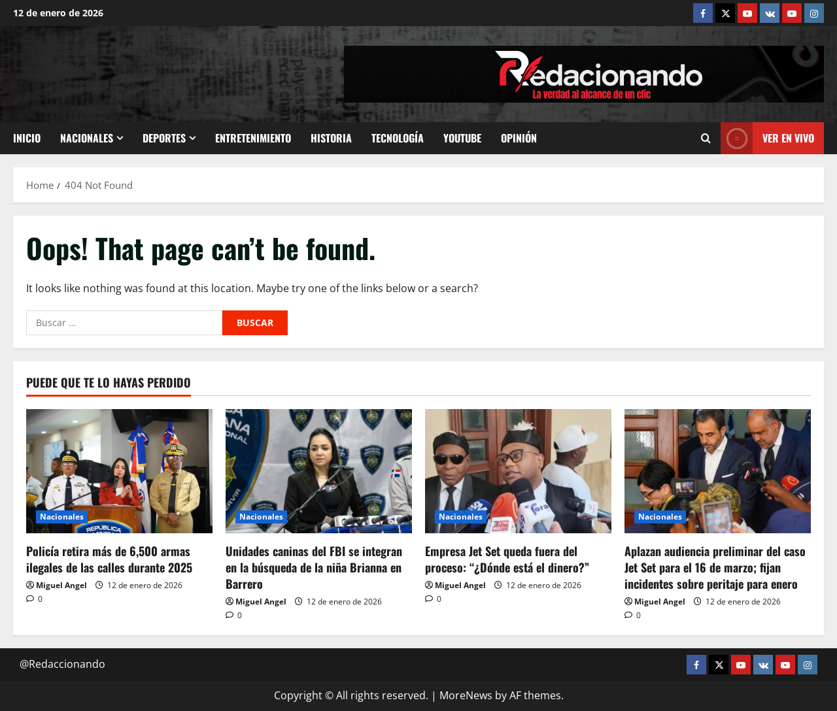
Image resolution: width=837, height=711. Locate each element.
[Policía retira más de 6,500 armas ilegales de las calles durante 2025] (119, 471)
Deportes (164, 138)
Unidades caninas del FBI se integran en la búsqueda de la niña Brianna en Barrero (314, 567)
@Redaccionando (62, 664)
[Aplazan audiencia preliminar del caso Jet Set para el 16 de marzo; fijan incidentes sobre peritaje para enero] (717, 471)
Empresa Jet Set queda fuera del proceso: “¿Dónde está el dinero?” (507, 559)
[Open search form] (706, 138)
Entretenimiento (253, 138)
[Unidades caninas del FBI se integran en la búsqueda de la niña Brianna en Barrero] (319, 471)
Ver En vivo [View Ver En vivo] (767, 138)
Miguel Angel (61, 585)
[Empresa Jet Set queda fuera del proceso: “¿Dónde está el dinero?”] (518, 471)
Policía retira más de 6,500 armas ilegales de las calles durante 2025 (109, 559)
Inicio (27, 138)
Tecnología (397, 138)
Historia (331, 138)
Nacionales (86, 138)
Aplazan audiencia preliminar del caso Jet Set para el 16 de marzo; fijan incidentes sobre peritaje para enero (715, 567)
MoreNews (465, 695)
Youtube (462, 138)
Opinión (519, 138)
